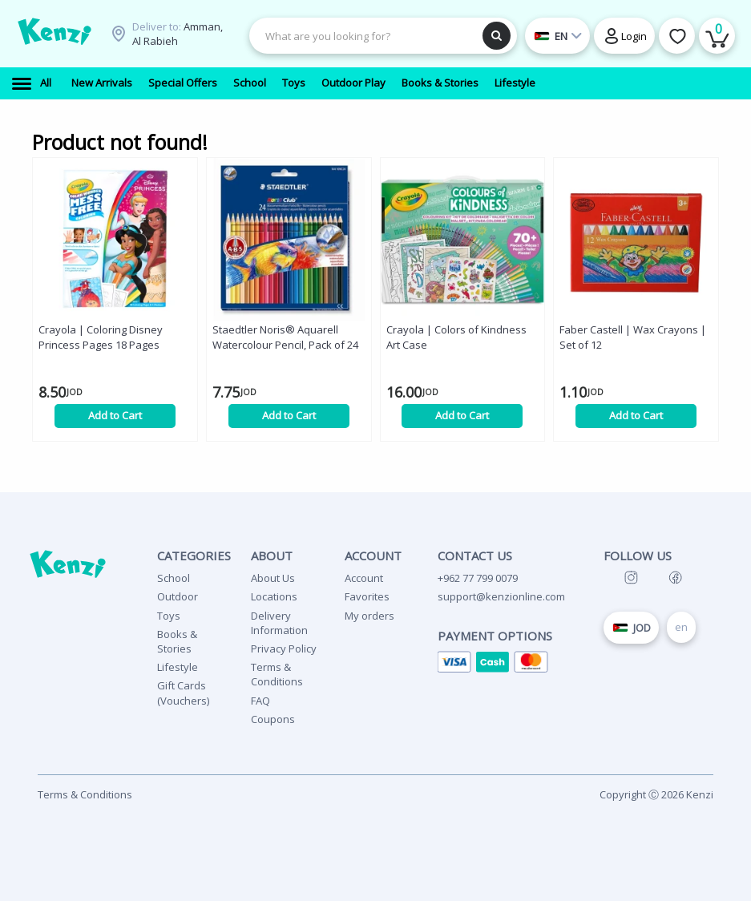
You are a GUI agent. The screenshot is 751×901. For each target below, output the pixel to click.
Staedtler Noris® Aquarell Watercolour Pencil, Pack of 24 (285, 337)
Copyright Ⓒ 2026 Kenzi (656, 794)
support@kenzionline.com (501, 596)
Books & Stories (177, 641)
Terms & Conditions (277, 674)
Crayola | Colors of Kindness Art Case (456, 337)
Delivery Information (279, 622)
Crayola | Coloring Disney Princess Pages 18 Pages (100, 337)
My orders (369, 615)
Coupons (273, 719)
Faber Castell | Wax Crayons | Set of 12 (632, 337)
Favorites (367, 596)
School (173, 578)
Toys (168, 615)
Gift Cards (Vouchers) (183, 692)
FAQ (260, 700)
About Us (273, 578)
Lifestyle (177, 667)
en (681, 627)
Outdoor (177, 596)
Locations (274, 596)
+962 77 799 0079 (478, 578)
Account (364, 578)
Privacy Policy (284, 648)
